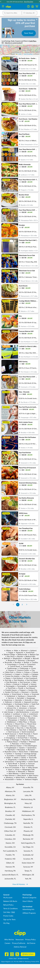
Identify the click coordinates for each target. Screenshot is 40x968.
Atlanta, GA (10, 795)
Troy (22, 767)
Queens (21, 748)
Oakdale (11, 736)
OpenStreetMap (28, 54)
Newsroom (20, 939)
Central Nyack (14, 666)
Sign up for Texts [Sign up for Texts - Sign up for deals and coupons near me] (9, 919)
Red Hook (10, 750)
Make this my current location (14, 43)
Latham (6, 714)
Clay (32, 670)
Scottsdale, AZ (28, 855)
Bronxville (7, 662)
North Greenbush (27, 732)
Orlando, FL (28, 827)
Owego (5, 740)
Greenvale (34, 694)
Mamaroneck (11, 718)
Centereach (30, 664)
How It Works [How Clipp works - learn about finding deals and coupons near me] (28, 901)
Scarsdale (9, 756)
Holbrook (7, 702)
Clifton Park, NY (10, 831)
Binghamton (16, 658)
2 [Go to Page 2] (22, 604)
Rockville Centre (10, 752)
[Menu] (3, 6)
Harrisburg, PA (10, 871)
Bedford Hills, (30, 656)
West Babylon (13, 773)
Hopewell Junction (30, 702)
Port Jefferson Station (13, 746)
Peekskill (35, 740)
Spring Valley (20, 761)
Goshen (5, 694)
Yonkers (18, 779)
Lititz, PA (28, 795)
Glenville (33, 692)
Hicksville (27, 700)
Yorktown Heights (30, 779)
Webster (30, 771)
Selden (7, 758)
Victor (16, 769)
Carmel (20, 664)
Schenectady (20, 756)
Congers (16, 674)
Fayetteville (32, 686)
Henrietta (17, 700)
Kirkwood (18, 710)
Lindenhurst (32, 714)
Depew (7, 678)
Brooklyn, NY (10, 811)
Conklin (25, 674)
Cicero (32, 668)
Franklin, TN (10, 855)
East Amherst (17, 678)
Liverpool (7, 716)
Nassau (31, 726)
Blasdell (26, 658)
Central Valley (27, 666)
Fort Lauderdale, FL (10, 851)
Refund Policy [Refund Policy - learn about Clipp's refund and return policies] (8, 905)
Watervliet (20, 771)
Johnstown (22, 708)
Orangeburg (9, 738)
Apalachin (18, 652)
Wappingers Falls (27, 769)
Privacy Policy (30, 939)
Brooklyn (17, 662)
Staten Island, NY (28, 863)
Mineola (32, 722)
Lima (23, 714)
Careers (7, 943)
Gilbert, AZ (10, 863)
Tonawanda (12, 765)
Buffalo (25, 662)
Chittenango (23, 668)
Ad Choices (31, 943)
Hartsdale (19, 698)
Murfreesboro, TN (28, 815)
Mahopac (26, 716)
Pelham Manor (11, 742)
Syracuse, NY (28, 867)
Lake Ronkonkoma (21, 712)
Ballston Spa (33, 654)
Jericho (30, 706)
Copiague (34, 674)
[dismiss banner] (36, 19)
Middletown (10, 722)
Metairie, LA (28, 807)
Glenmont (24, 692)
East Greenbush (30, 678)
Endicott (16, 684)
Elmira (7, 684)
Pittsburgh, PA (28, 835)
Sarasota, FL (28, 851)
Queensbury (31, 748)
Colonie (34, 672)
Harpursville (30, 696)
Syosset (21, 763)
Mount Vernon (12, 726)
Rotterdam (33, 752)
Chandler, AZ (10, 815)
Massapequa (11, 720)
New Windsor (10, 730)
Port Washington (30, 746)
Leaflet (18, 54)
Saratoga (17, 754)
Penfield (22, 742)
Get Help (6, 912)
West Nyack (20, 775)
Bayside (19, 656)
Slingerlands (11, 759)
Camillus (34, 662)
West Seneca (32, 775)
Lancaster (34, 712)
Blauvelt (35, 658)
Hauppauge (30, 698)
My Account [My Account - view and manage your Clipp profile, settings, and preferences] (7, 897)
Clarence (10, 670)
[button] (1, 2)
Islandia (10, 706)
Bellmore (6, 658)
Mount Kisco (19, 724)
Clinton (18, 672)
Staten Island (32, 761)
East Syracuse (24, 682)
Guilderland (10, 696)
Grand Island (15, 694)
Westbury (8, 777)
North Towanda (23, 734)
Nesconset (9, 728)
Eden (33, 682)
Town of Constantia (26, 765)
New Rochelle (30, 728)
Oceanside (20, 736)
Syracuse (30, 763)
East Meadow (18, 680)
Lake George (7, 712)
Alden (15, 650)
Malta (34, 716)
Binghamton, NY (10, 799)
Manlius (21, 718)
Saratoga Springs (29, 754)
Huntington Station (21, 704)
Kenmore (32, 708)
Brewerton (11, 660)
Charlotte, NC (10, 819)
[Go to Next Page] (26, 604)
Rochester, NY (28, 839)
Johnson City (10, 708)
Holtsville (17, 702)
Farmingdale (9, 686)
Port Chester (25, 744)
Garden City (32, 690)
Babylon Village (8, 654)
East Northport (31, 680)
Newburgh (31, 730)
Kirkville (10, 710)
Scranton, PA (28, 859)
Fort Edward (29, 688)
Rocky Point (22, 752)
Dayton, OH (10, 843)
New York (21, 730)
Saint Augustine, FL (28, 843)
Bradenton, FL (10, 807)
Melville (31, 720)
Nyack (34, 734)
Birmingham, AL (10, 803)
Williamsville (31, 777)
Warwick (11, 771)
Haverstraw (7, 700)
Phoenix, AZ (28, 831)
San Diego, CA (28, 847)
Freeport (22, 690)
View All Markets (20, 884)
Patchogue (14, 740)
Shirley (22, 758)
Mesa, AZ (28, 803)
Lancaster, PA (28, 791)
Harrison (10, 698)
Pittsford (31, 742)
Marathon (30, 718)
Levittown (15, 714)
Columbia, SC (10, 835)
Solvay (31, 759)
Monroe (8, 724)
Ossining (32, 738)
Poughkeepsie (11, 748)
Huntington (7, 704)
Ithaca (23, 706)
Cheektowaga (11, 668)
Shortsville (32, 758)
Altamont (23, 650)
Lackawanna (29, 710)
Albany (7, 650)
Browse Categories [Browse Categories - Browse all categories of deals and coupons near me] (29, 897)
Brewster (20, 660)
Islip (17, 706)
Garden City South (11, 692)
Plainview (14, 744)
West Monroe (9, 775)
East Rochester (11, 682)
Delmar (33, 676)
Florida (19, 688)
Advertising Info (28, 909)
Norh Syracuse (12, 732)
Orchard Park (21, 738)
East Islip (7, 680)
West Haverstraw (27, 773)
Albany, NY (10, 787)
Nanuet (23, 726)
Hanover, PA (10, 867)
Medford (22, 720)
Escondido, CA (10, 847)
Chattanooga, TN (10, 823)
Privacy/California (18, 943)
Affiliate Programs (29, 913)
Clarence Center (22, 670)
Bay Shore (10, 656)
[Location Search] (29, 13)
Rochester (30, 750)
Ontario (30, 736)
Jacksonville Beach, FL (10, 875)
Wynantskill (8, 779)
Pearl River (25, 740)
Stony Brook (11, 763)
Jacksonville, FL (10, 879)
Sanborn (8, 754)
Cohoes (26, 672)
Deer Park (25, 676)
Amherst (33, 650)
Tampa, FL (28, 871)
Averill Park (29, 652)
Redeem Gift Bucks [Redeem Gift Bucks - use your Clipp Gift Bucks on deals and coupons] (10, 901)
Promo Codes (8, 916)
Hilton (35, 700)
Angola (9, 652)
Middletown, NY (28, 811)
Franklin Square (10, 690)
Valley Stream (32, 767)
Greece (25, 694)
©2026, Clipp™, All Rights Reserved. (19, 958)
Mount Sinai (30, 724)
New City (19, 728)
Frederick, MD (10, 859)
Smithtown (22, 759)
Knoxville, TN (28, 787)
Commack (7, 674)
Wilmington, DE (28, 875)
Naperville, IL (28, 819)
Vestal (9, 769)
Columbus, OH (10, 839)
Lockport (17, 716)
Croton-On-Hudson (11, 676)
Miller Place (22, 722)
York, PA (28, 879)
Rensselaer (20, 750)
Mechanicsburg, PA (28, 799)
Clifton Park (8, 672)
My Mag (6, 923)
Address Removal (20, 947)
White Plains (19, 777)
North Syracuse (9, 734)
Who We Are (9, 939)
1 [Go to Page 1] (17, 604)
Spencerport (8, 761)
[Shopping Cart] (37, 6)
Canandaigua (11, 664)
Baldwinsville (21, 654)
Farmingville (20, 686)
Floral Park (11, 688)
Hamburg (20, 696)
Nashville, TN (28, 823)
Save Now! (28, 33)
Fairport (32, 684)
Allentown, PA (10, 791)
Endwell (24, 684)
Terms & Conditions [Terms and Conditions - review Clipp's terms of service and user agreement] (10, 908)
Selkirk (15, 758)
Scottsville (31, 756)
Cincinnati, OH (10, 827)
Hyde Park (34, 704)
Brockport (30, 660)
